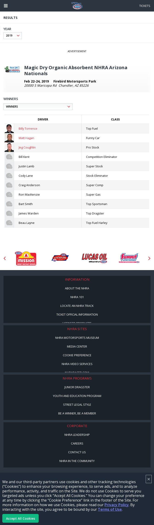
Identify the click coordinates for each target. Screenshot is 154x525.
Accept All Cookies (20, 518)
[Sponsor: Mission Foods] (25, 258)
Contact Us (77, 452)
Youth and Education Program (77, 396)
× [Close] (148, 479)
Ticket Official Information (77, 314)
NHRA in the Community (77, 461)
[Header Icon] (6, 5)
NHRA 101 (77, 297)
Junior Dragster (77, 387)
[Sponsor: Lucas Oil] (94, 258)
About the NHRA (77, 288)
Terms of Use (110, 509)
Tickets (144, 6)
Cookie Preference (77, 355)
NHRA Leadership (77, 435)
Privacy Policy (117, 504)
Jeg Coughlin (27, 147)
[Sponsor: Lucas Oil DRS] (60, 258)
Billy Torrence (28, 128)
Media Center (77, 346)
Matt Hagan (26, 138)
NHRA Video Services (77, 364)
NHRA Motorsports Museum (77, 338)
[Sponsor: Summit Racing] (129, 258)
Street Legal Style (77, 404)
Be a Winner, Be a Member (77, 413)
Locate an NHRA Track (77, 306)
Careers (77, 443)
